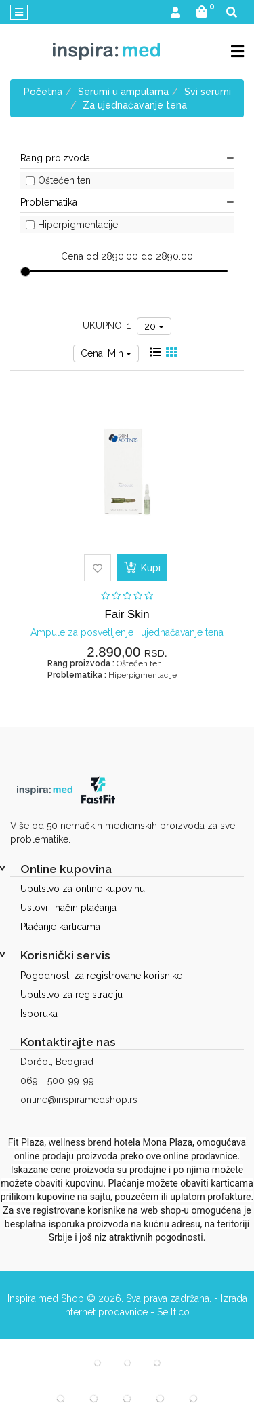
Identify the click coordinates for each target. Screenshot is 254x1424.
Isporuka (39, 1013)
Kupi (142, 567)
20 (154, 326)
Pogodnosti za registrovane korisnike (101, 975)
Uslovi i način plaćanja (68, 907)
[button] (175, 13)
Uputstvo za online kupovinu (82, 888)
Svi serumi (207, 91)
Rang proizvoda (127, 158)
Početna (43, 91)
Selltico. (174, 1312)
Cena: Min (106, 353)
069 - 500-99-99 (57, 1080)
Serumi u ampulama (123, 91)
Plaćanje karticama (60, 926)
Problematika (127, 202)
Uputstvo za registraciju (71, 994)
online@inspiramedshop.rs (78, 1099)
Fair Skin (126, 614)
